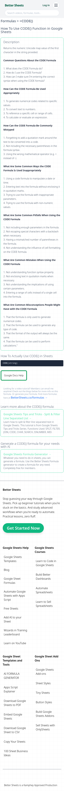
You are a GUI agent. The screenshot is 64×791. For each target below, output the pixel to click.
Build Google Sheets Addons (45, 714)
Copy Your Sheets (14, 741)
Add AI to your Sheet (13, 619)
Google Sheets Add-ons (45, 672)
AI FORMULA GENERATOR (11, 676)
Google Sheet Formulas (12, 581)
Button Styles (44, 702)
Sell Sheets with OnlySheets (45, 727)
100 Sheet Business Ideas (16, 753)
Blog (6, 570)
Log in (46, 5)
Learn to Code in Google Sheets (46, 563)
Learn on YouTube (15, 643)
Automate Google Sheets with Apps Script (15, 596)
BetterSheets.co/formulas (27, 397)
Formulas (8, 21)
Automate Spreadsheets (44, 590)
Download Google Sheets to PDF (15, 703)
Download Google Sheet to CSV (15, 730)
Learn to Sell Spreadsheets (44, 604)
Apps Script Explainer (11, 689)
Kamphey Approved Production (40, 785)
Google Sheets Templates (13, 559)
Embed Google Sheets (13, 716)
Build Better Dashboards (43, 577)
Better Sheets (14, 5)
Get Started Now (23, 528)
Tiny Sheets (43, 693)
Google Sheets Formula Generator (25, 454)
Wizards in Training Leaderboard (15, 632)
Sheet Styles (43, 683)
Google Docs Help (14, 375)
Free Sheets (11, 608)
